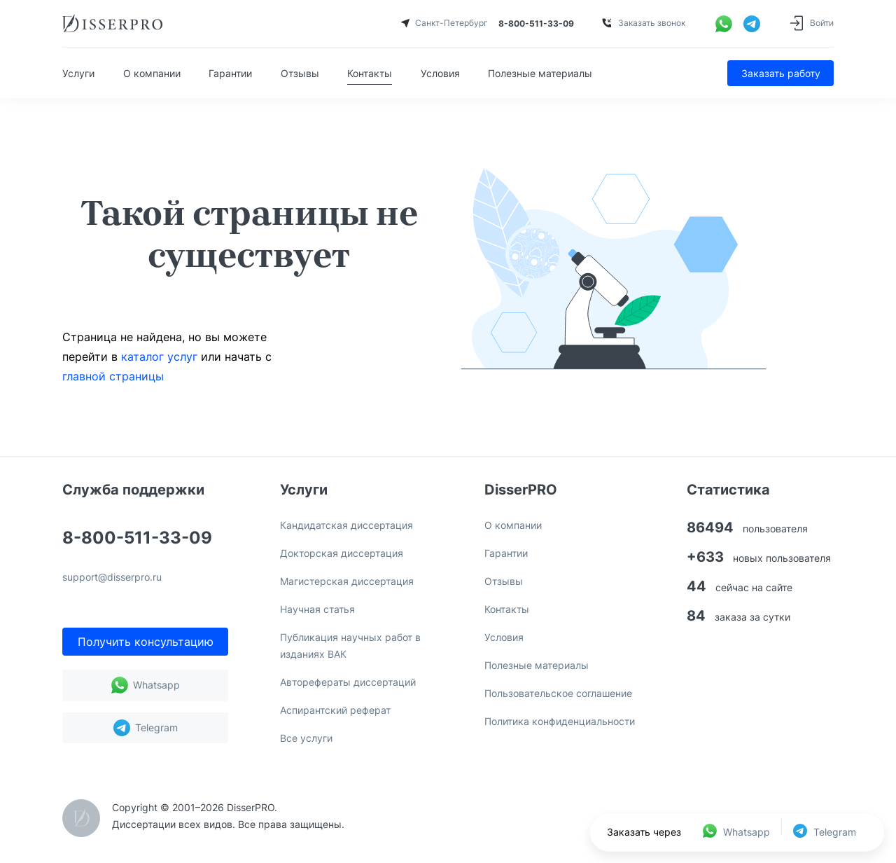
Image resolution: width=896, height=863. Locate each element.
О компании (152, 73)
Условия (440, 73)
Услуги (78, 73)
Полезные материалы (540, 73)
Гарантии (230, 73)
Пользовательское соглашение (558, 693)
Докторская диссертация (341, 553)
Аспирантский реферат (335, 710)
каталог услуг (159, 357)
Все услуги (306, 738)
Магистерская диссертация (347, 581)
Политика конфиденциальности (559, 721)
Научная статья (317, 609)
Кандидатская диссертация (346, 525)
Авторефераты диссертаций (348, 682)
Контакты (369, 73)
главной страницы (113, 376)
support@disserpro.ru (112, 577)
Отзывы (300, 73)
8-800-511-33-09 (137, 539)
